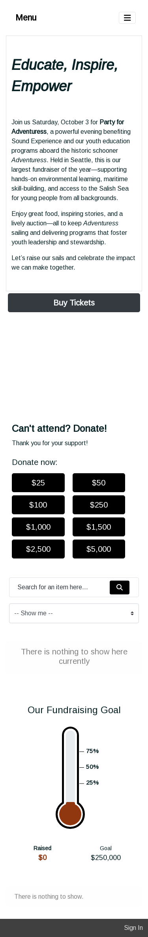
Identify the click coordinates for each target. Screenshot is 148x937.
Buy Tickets (74, 302)
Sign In (133, 927)
